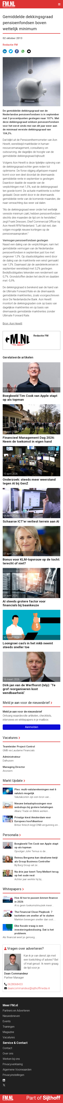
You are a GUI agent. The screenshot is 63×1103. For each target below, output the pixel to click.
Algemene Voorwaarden (17, 1069)
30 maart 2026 (11, 637)
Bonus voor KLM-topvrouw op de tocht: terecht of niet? (31, 561)
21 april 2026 (10, 389)
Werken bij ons (11, 1058)
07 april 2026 (10, 553)
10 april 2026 (10, 473)
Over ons (8, 1053)
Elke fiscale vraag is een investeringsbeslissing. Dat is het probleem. (34, 929)
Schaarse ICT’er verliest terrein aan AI (31, 521)
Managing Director (14, 767)
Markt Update (13, 781)
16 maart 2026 (11, 679)
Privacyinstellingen (13, 1075)
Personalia (10, 835)
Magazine (8, 1032)
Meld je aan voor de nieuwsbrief (26, 703)
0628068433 (15, 984)
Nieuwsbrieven (11, 1016)
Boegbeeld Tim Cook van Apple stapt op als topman (30, 398)
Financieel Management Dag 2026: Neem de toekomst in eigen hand (29, 439)
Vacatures (10, 738)
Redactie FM (10, 44)
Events (7, 1021)
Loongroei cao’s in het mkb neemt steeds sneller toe (28, 645)
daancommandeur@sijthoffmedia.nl (29, 988)
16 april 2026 (10, 431)
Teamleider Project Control (19, 746)
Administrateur (11, 756)
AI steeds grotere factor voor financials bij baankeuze (24, 603)
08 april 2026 (10, 515)
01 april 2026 (10, 595)
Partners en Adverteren (16, 1010)
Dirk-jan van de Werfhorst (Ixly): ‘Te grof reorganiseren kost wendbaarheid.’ (29, 689)
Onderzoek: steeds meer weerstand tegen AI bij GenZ (29, 481)
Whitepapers (12, 889)
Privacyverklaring (13, 1064)
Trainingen (8, 1026)
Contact (7, 1048)
